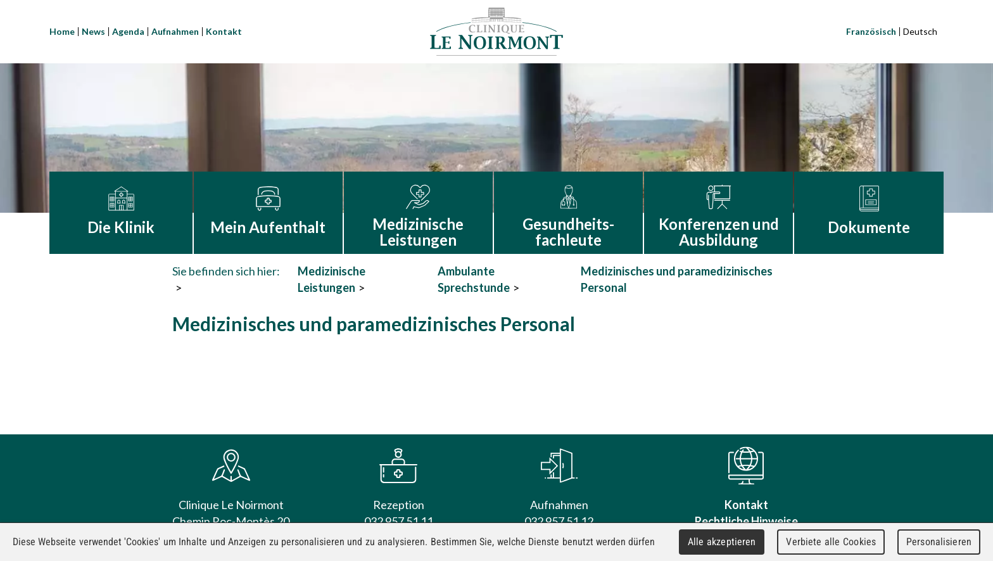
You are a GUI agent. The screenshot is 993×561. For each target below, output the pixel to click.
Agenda (128, 31)
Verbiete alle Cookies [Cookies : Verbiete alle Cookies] (831, 542)
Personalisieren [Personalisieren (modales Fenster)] (938, 542)
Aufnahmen (175, 31)
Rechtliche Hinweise (746, 521)
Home (62, 31)
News (93, 31)
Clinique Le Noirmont (496, 32)
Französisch (871, 31)
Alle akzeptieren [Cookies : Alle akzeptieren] (722, 542)
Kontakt (224, 31)
